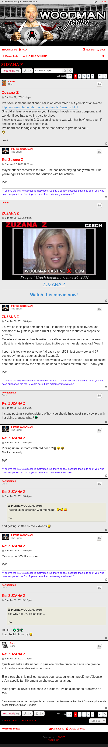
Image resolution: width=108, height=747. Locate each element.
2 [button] (79, 76)
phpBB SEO (60, 737)
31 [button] (100, 76)
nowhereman (9, 392)
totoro (11, 81)
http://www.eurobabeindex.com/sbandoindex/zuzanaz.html (40, 107)
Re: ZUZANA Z (13, 403)
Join (104, 2)
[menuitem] (22, 49)
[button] (69, 76)
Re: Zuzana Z (12, 160)
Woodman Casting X (11, 2)
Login (95, 2)
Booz (12, 643)
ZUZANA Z (12, 64)
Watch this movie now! (54, 294)
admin (5, 202)
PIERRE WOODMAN (22, 149)
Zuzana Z (10, 92)
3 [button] (84, 76)
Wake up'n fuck (30, 2)
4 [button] (88, 76)
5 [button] (92, 76)
